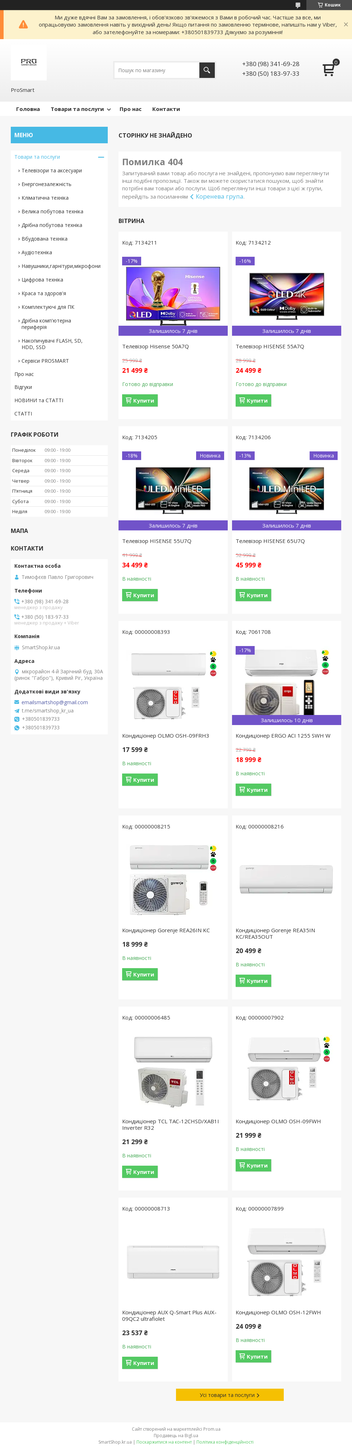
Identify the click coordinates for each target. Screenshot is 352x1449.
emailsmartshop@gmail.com (55, 702)
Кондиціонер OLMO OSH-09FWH (278, 1121)
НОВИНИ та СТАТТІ (38, 400)
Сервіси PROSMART (45, 360)
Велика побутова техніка (52, 211)
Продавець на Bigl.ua (176, 1435)
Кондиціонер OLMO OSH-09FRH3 (165, 735)
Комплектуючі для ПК (48, 306)
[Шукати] (207, 70)
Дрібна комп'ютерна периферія (46, 323)
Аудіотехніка (37, 252)
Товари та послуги (77, 108)
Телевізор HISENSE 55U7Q (156, 541)
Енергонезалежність (46, 184)
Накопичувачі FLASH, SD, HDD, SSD (52, 343)
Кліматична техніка (45, 197)
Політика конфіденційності (225, 1442)
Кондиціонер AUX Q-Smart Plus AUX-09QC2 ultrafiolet (169, 1315)
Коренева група (220, 196)
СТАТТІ (23, 413)
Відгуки (23, 387)
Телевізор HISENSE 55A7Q (270, 346)
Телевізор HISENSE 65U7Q (270, 541)
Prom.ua (212, 1429)
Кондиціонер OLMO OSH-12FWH (278, 1312)
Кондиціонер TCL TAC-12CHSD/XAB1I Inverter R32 (170, 1124)
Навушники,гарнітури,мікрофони (61, 266)
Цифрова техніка (42, 279)
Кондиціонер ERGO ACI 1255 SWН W (283, 735)
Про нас (131, 108)
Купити (143, 400)
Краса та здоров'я (44, 293)
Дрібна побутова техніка (52, 225)
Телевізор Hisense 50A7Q (155, 346)
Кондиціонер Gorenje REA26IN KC (166, 930)
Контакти (166, 108)
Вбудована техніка (45, 238)
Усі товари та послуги (227, 1394)
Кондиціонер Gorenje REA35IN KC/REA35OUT (275, 933)
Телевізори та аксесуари (52, 170)
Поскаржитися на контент (164, 1442)
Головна (28, 108)
